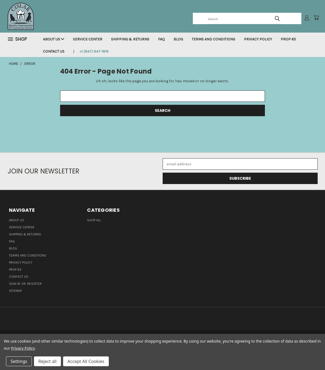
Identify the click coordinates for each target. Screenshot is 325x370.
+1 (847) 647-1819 (94, 51)
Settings (19, 361)
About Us (53, 39)
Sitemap (15, 291)
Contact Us (53, 51)
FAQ (161, 39)
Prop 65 (288, 39)
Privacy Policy (258, 39)
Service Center (87, 39)
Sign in (15, 284)
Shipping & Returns (130, 39)
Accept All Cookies (85, 361)
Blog (178, 39)
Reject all (47, 361)
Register (34, 284)
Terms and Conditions (213, 39)
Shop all (94, 220)
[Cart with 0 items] (316, 17)
